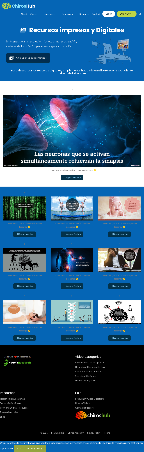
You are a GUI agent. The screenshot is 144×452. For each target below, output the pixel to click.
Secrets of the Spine (85, 376)
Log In (108, 13)
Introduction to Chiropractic (89, 362)
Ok (19, 448)
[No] (49, 449)
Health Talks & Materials (12, 398)
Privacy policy (34, 448)
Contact (96, 14)
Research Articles (9, 412)
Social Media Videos (10, 403)
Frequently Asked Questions (89, 398)
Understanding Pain (85, 380)
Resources (70, 14)
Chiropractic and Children (88, 371)
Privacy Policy (93, 432)
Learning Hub (57, 432)
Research (84, 14)
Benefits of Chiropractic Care (90, 367)
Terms (107, 432)
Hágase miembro (72, 177)
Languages (52, 14)
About (24, 14)
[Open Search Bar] (139, 14)
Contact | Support (84, 407)
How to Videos (82, 403)
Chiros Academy (76, 432)
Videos (36, 14)
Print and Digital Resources (14, 407)
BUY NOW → (126, 13)
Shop (2, 416)
